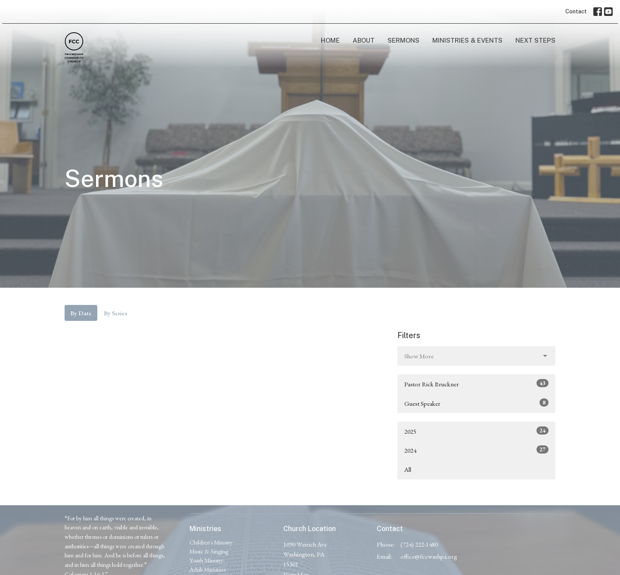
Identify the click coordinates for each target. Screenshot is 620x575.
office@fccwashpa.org (428, 556)
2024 (476, 449)
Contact (576, 11)
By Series (115, 313)
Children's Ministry (210, 542)
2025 (476, 430)
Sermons (403, 40)
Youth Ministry (206, 560)
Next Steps (535, 40)
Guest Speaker (476, 402)
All (407, 469)
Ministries (205, 529)
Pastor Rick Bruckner (476, 383)
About (364, 40)
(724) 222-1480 (419, 544)
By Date (81, 313)
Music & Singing (208, 551)
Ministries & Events (467, 40)
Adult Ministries (207, 569)
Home (330, 40)
